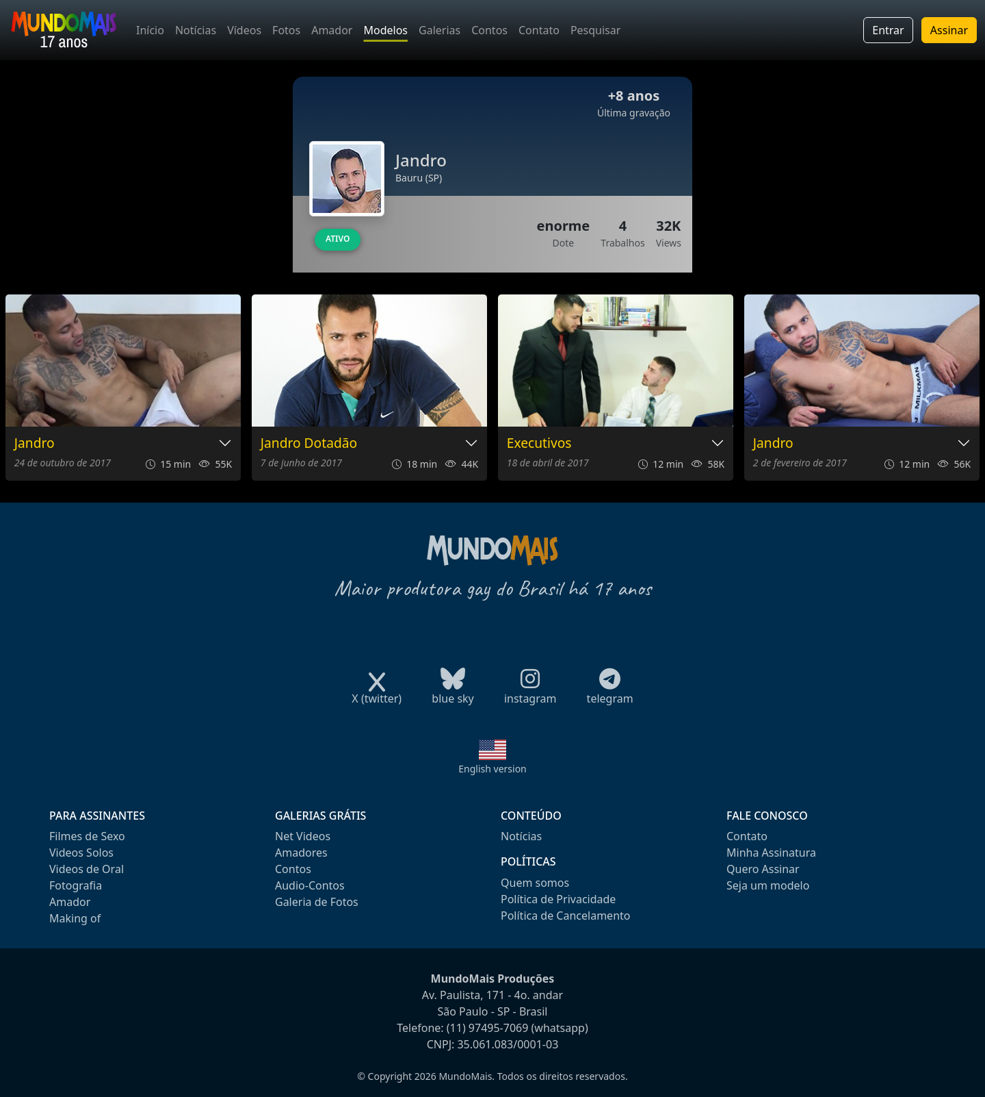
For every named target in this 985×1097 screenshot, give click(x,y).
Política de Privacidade (558, 899)
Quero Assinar (763, 869)
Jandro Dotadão (309, 443)
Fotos (286, 30)
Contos (489, 30)
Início (150, 30)
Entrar (888, 30)
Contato (539, 30)
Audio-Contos (310, 885)
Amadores (301, 852)
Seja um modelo (767, 885)
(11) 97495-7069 (488, 1027)
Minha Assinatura (771, 852)
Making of (75, 918)
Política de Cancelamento (565, 915)
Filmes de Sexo (87, 836)
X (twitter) (377, 694)
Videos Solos (81, 852)
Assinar (949, 30)
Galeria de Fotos (316, 901)
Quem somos (535, 882)
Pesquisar (595, 30)
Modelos (385, 30)
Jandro (34, 443)
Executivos (539, 443)
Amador (331, 30)
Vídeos (244, 30)
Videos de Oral (86, 869)
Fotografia (75, 885)
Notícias (195, 30)
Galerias (439, 30)
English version (492, 768)
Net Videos (302, 836)
